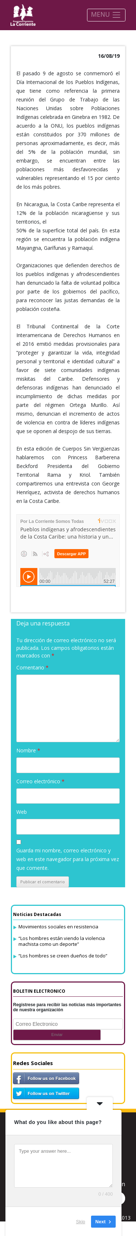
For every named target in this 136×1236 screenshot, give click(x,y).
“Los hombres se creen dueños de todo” (62, 956)
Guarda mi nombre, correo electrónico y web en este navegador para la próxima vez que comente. (67, 859)
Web (21, 811)
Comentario (32, 667)
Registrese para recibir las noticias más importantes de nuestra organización (67, 1007)
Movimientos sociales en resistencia (58, 926)
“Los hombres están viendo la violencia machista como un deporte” (61, 941)
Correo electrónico (40, 781)
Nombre (28, 750)
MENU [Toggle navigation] (106, 15)
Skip (80, 1221)
